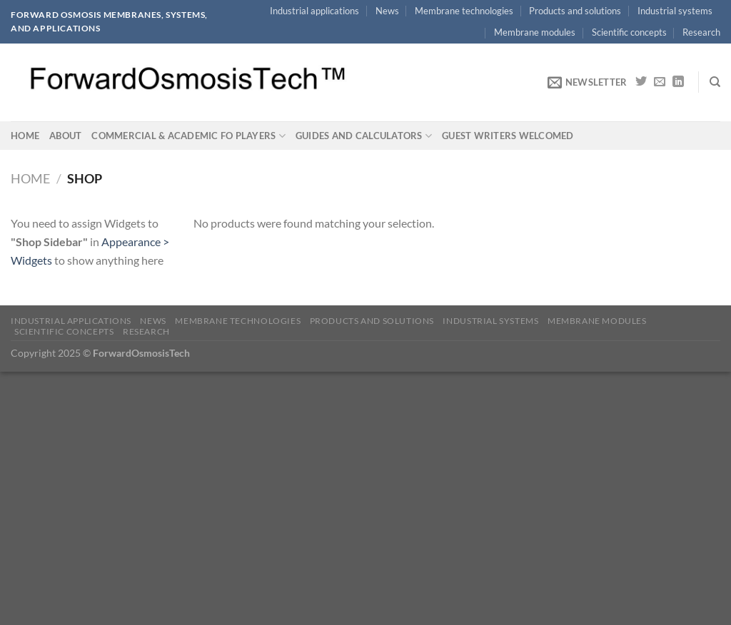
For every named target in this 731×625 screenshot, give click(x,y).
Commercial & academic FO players (188, 136)
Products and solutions (575, 10)
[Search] (715, 82)
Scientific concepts (629, 32)
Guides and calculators (364, 136)
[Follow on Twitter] (641, 82)
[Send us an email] (659, 82)
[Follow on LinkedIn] (678, 82)
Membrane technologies (464, 10)
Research (701, 32)
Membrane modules (534, 32)
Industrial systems (674, 10)
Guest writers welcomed (508, 135)
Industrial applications (314, 10)
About (65, 135)
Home (25, 135)
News (387, 10)
